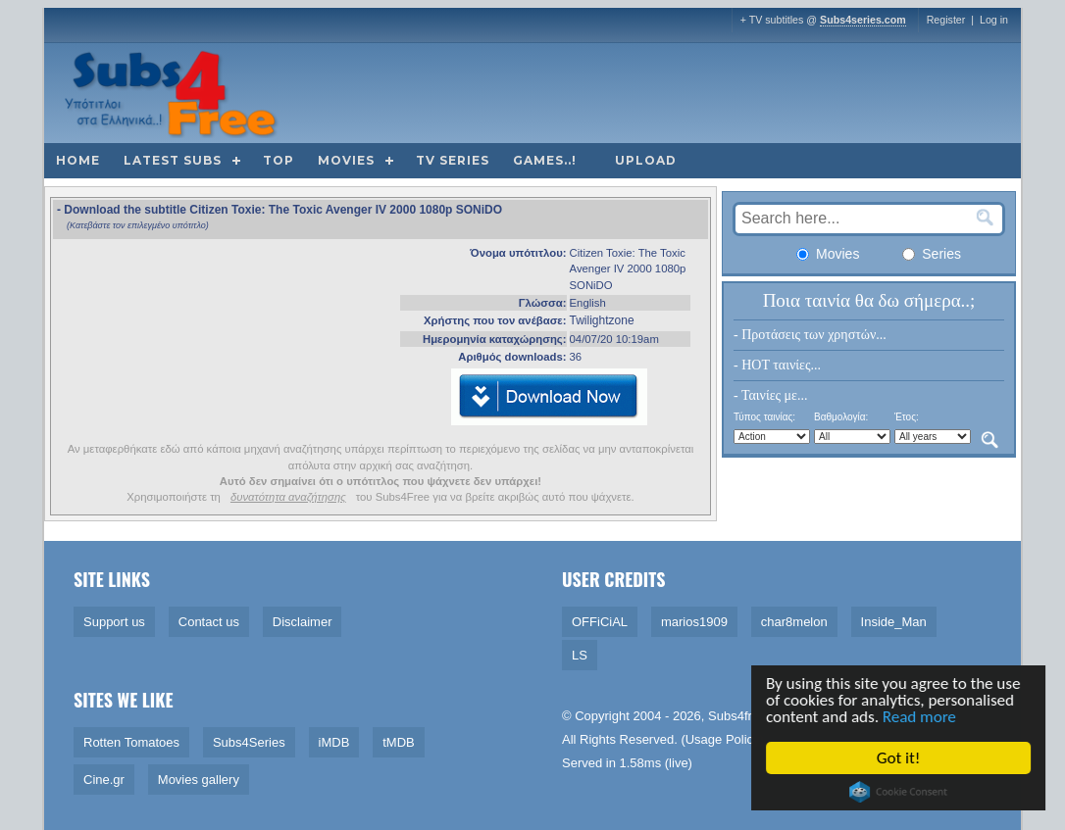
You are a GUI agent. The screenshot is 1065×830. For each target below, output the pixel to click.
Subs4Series (249, 742)
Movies (346, 160)
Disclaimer (302, 621)
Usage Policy (722, 739)
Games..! (545, 160)
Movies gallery (198, 779)
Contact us (208, 621)
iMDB (334, 742)
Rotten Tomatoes (131, 742)
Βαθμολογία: (841, 417)
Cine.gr (104, 779)
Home (78, 160)
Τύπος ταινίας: (764, 417)
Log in (994, 19)
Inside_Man (894, 621)
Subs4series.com (863, 19)
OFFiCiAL (600, 621)
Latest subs (173, 160)
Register (946, 19)
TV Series (452, 160)
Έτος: (906, 417)
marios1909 (694, 621)
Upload (646, 160)
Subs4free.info (749, 715)
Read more (920, 717)
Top (278, 160)
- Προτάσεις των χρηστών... (810, 334)
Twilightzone (602, 320)
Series (931, 254)
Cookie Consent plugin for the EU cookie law (899, 792)
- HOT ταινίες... (777, 365)
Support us (114, 621)
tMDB (398, 742)
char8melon (794, 621)
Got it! (899, 758)
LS (579, 655)
